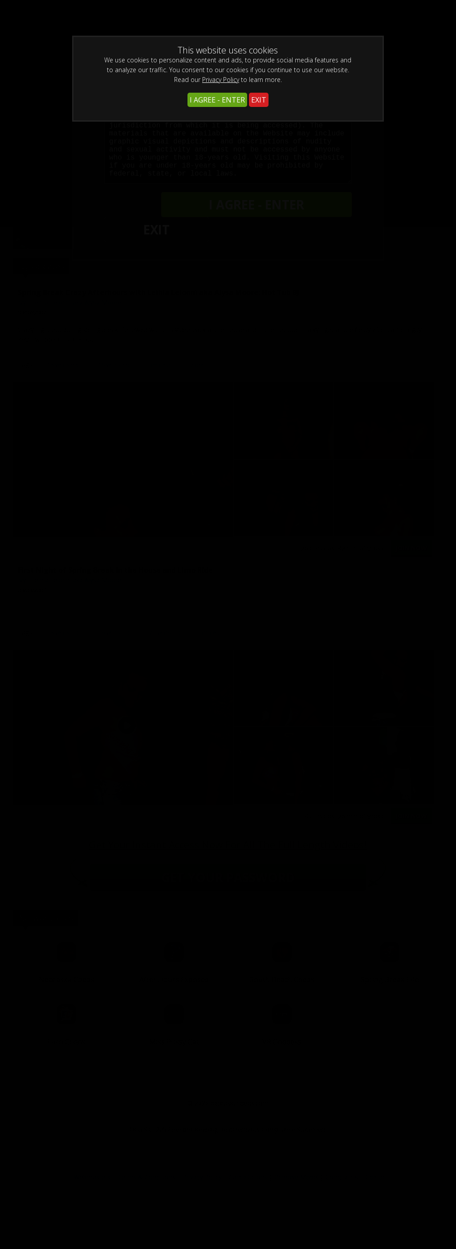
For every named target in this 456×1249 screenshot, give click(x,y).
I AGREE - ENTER (217, 100)
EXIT (258, 100)
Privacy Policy (220, 79)
